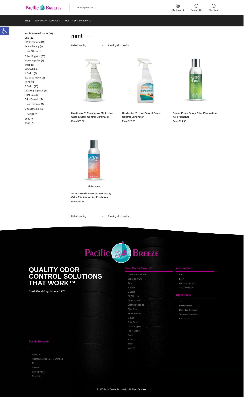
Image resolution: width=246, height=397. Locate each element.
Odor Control (133, 320)
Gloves (131, 316)
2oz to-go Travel (135, 277)
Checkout (213, 7)
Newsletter (37, 374)
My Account (178, 7)
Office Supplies (134, 325)
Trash (130, 342)
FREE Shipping (135, 312)
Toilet (130, 337)
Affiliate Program (186, 286)
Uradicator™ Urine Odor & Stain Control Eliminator (141, 113)
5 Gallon (131, 290)
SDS (181, 299)
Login (181, 277)
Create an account (187, 281)
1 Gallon (131, 286)
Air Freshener (134, 299)
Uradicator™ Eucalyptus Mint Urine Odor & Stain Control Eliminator (92, 113)
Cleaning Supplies (136, 303)
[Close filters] (59, 32)
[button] (4, 31)
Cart (181, 273)
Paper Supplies (134, 329)
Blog (34, 361)
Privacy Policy (185, 304)
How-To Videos (38, 370)
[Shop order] (87, 44)
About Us (36, 353)
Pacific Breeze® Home (138, 273)
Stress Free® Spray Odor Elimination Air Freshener (195, 113)
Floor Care (132, 307)
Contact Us (196, 7)
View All (131, 346)
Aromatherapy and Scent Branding (47, 357)
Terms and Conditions (189, 312)
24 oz (130, 281)
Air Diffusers (133, 294)
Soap (130, 333)
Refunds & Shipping (188, 308)
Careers (35, 366)
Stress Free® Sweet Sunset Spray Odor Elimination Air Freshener (91, 193)
